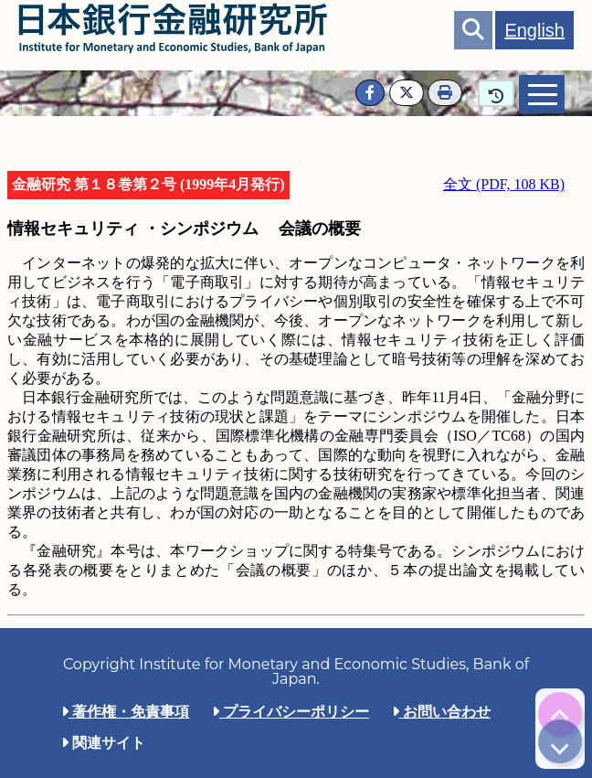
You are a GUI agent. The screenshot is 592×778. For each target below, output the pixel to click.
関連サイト (103, 743)
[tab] (542, 94)
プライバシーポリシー (290, 711)
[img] (560, 714)
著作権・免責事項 (125, 711)
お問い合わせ (441, 711)
